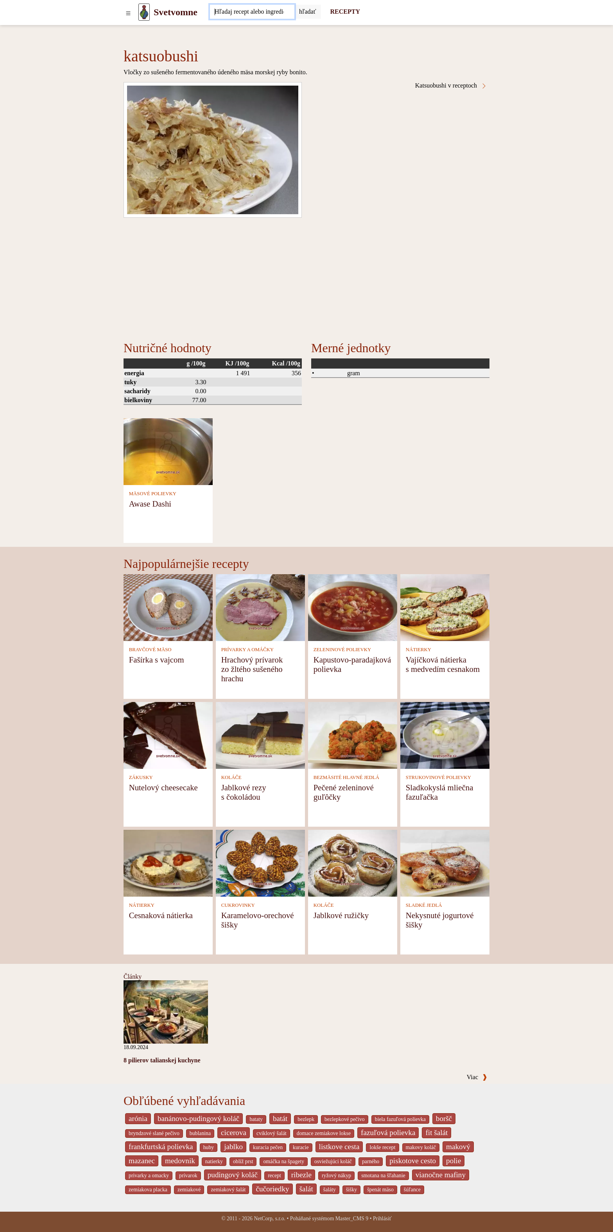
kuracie (300, 1147)
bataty (256, 1119)
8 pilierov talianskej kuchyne (162, 1060)
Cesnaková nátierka (161, 915)
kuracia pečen (268, 1147)
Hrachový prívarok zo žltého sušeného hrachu (252, 669)
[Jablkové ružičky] (352, 862)
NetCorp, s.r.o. (269, 1218)
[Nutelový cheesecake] (168, 734)
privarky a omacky (149, 1175)
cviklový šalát (271, 1133)
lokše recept (382, 1147)
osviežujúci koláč (333, 1161)
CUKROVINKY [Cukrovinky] (238, 905)
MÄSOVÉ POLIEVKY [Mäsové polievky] (152, 493)
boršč (444, 1118)
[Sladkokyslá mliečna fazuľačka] (444, 734)
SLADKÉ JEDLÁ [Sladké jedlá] (424, 905)
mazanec (142, 1161)
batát (280, 1118)
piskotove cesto (412, 1161)
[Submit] (307, 12)
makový (458, 1146)
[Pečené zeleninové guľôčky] (352, 734)
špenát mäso (380, 1190)
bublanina (200, 1133)
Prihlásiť (382, 1218)
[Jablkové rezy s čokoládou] (260, 734)
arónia (138, 1118)
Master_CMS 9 (351, 1218)
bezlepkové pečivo (344, 1119)
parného (370, 1161)
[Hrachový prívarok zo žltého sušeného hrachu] (260, 606)
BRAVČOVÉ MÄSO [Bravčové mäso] (150, 649)
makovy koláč (421, 1147)
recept (274, 1175)
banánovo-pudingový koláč (198, 1118)
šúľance (412, 1190)
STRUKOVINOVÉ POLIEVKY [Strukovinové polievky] (438, 777)
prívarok (188, 1175)
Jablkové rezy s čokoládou (243, 792)
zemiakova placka (148, 1190)
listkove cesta (339, 1146)
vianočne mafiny (441, 1175)
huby (208, 1147)
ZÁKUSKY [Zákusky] (141, 777)
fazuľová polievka (388, 1132)
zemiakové (189, 1190)
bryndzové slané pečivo (154, 1133)
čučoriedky (272, 1189)
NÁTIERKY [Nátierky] (418, 649)
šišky (351, 1190)
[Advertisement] (306, 276)
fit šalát (436, 1132)
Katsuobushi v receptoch (451, 85)
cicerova (233, 1132)
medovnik (180, 1161)
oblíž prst (243, 1161)
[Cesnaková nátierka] (168, 862)
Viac (477, 1077)
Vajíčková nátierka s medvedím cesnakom (443, 664)
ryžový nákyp (336, 1175)
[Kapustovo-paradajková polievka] (352, 606)
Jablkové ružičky (341, 915)
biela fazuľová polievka (400, 1119)
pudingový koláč (233, 1175)
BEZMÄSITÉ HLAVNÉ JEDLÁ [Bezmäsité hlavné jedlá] (346, 777)
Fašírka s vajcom (156, 659)
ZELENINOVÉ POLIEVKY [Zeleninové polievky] (342, 649)
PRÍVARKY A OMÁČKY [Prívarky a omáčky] (247, 649)
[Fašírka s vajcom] (168, 606)
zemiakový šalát (228, 1190)
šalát (306, 1189)
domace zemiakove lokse (324, 1133)
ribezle (301, 1175)
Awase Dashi (150, 503)
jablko (233, 1146)
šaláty (329, 1190)
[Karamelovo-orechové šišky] (260, 862)
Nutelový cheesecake (163, 787)
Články (133, 976)
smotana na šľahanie (383, 1175)
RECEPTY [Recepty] (345, 11)
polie (453, 1161)
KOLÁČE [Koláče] (231, 777)
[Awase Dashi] (168, 451)
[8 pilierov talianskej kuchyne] (166, 1011)
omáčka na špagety (283, 1161)
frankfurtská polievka (161, 1146)
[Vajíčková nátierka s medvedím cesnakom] (444, 606)
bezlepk (306, 1119)
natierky (214, 1161)
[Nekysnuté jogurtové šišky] (444, 862)
